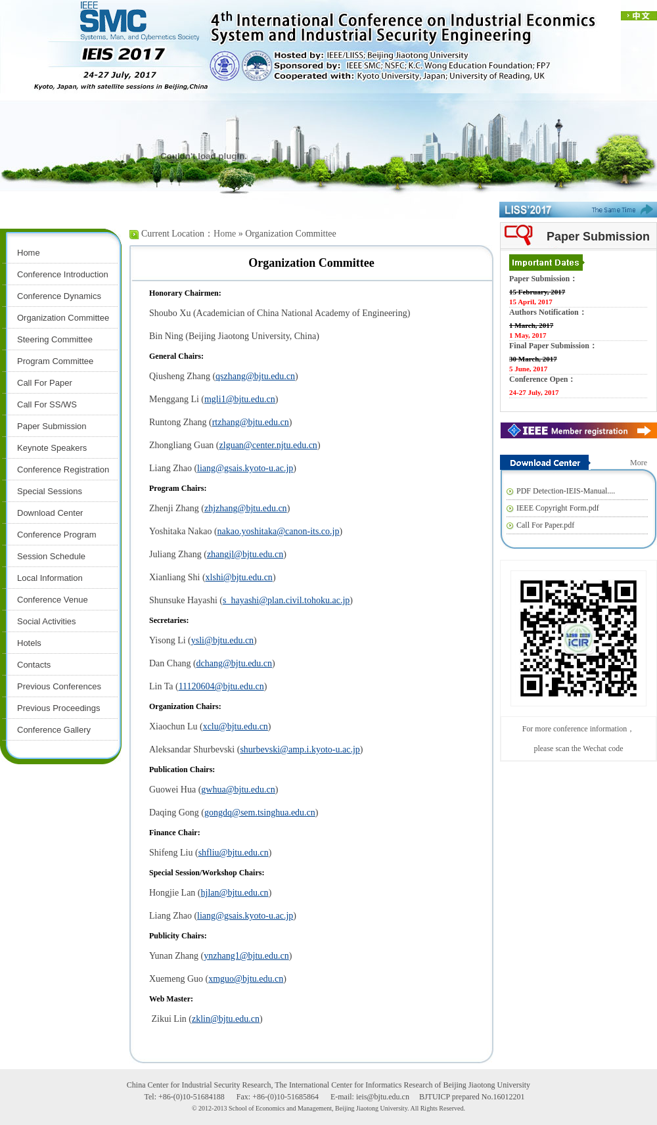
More (638, 462)
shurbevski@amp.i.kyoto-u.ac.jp (299, 749)
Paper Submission (598, 236)
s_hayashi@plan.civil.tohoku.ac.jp (286, 600)
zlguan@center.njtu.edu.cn (268, 445)
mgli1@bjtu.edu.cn (239, 399)
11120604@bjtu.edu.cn (221, 686)
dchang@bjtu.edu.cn (234, 663)
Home (225, 234)
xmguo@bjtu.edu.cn (245, 979)
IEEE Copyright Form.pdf (557, 508)
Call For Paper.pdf (545, 525)
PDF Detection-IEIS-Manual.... (565, 490)
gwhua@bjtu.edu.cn (238, 789)
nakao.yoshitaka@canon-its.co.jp (278, 531)
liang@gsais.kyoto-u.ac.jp (245, 468)
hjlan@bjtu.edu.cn (235, 893)
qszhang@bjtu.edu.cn (255, 376)
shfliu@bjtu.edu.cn (233, 853)
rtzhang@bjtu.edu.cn (250, 422)
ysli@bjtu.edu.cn (222, 640)
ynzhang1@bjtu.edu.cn (246, 956)
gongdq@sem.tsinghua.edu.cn (259, 812)
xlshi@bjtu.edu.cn (239, 577)
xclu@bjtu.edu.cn (235, 726)
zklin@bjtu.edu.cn (226, 1019)
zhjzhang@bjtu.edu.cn (245, 508)
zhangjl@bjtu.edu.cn (245, 554)
